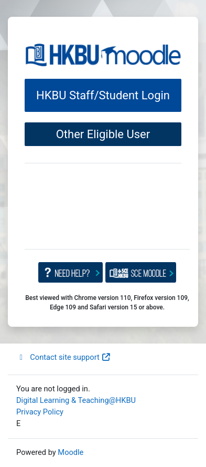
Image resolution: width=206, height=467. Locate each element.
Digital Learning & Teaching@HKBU (76, 400)
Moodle (70, 452)
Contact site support (63, 357)
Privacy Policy (39, 412)
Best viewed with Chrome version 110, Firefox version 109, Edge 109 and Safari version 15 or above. (107, 302)
